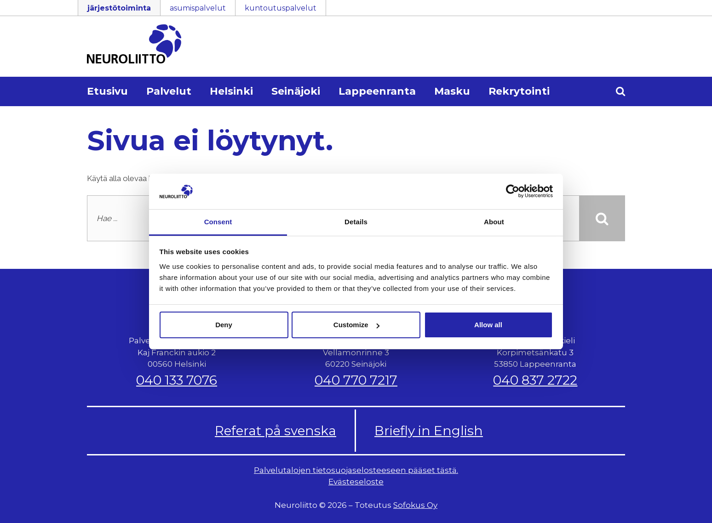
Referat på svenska (275, 430)
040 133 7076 (176, 380)
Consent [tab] (218, 222)
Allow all (488, 325)
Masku (452, 91)
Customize (356, 325)
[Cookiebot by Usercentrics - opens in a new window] (512, 191)
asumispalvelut (198, 8)
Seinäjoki (295, 91)
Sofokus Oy (415, 505)
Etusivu (107, 91)
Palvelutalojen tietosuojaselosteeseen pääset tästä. (356, 470)
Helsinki (231, 91)
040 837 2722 (535, 380)
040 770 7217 (356, 380)
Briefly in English (428, 430)
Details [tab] (356, 222)
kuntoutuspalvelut (280, 8)
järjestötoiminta (119, 8)
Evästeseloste (356, 481)
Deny (223, 325)
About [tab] (494, 222)
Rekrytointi (519, 91)
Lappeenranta (377, 91)
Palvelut (168, 91)
